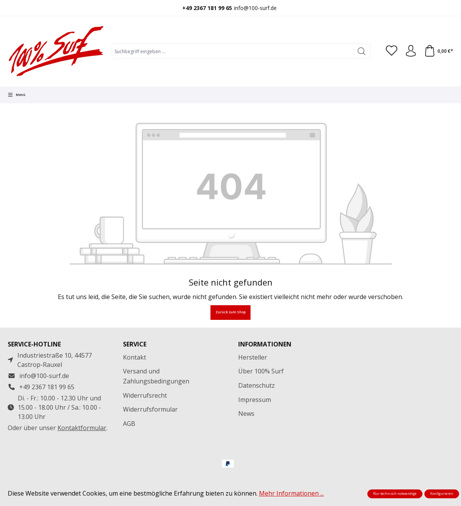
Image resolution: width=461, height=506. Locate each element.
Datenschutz (256, 385)
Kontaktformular (81, 428)
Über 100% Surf (261, 371)
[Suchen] (361, 51)
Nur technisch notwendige (395, 493)
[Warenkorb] (438, 51)
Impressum (254, 399)
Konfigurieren (441, 493)
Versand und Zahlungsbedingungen (156, 376)
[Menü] (16, 94)
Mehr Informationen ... (291, 493)
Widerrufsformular (150, 409)
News (246, 413)
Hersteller (252, 357)
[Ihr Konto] (410, 51)
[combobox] (232, 51)
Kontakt (134, 357)
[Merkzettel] (391, 51)
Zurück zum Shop (230, 312)
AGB (129, 423)
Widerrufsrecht (145, 395)
